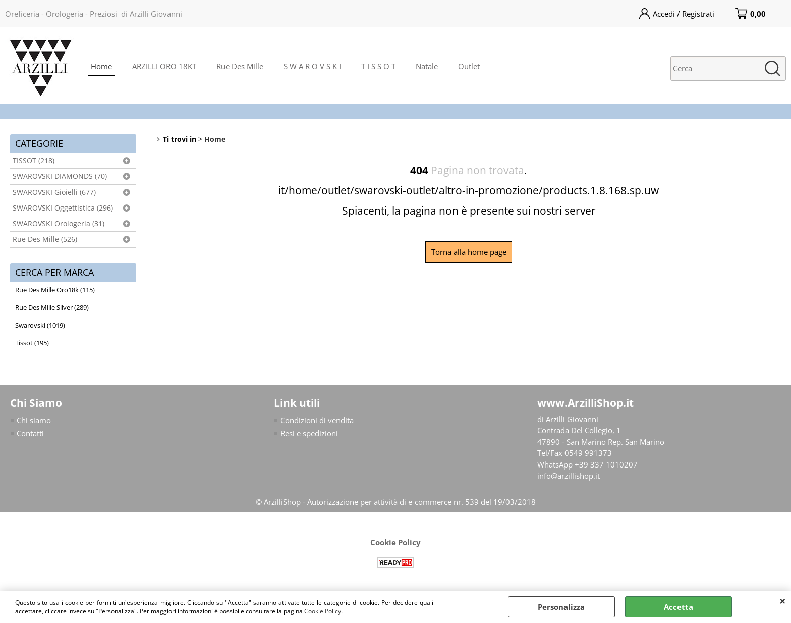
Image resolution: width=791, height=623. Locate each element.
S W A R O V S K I (312, 66)
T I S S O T (378, 66)
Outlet (469, 66)
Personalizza (561, 607)
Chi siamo (34, 420)
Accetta (678, 607)
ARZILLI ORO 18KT (164, 66)
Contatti (30, 433)
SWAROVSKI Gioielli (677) (54, 192)
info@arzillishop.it (568, 476)
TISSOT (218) (33, 160)
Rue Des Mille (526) (45, 239)
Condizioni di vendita (317, 420)
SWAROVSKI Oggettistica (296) (63, 208)
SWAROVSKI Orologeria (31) (58, 223)
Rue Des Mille (239, 66)
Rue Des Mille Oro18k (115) (55, 289)
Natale (427, 66)
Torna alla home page (468, 252)
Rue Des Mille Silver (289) (52, 307)
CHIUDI (782, 601)
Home (101, 66)
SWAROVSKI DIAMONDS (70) (60, 176)
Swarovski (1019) (40, 325)
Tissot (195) (32, 342)
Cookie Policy (322, 611)
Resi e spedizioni (309, 433)
